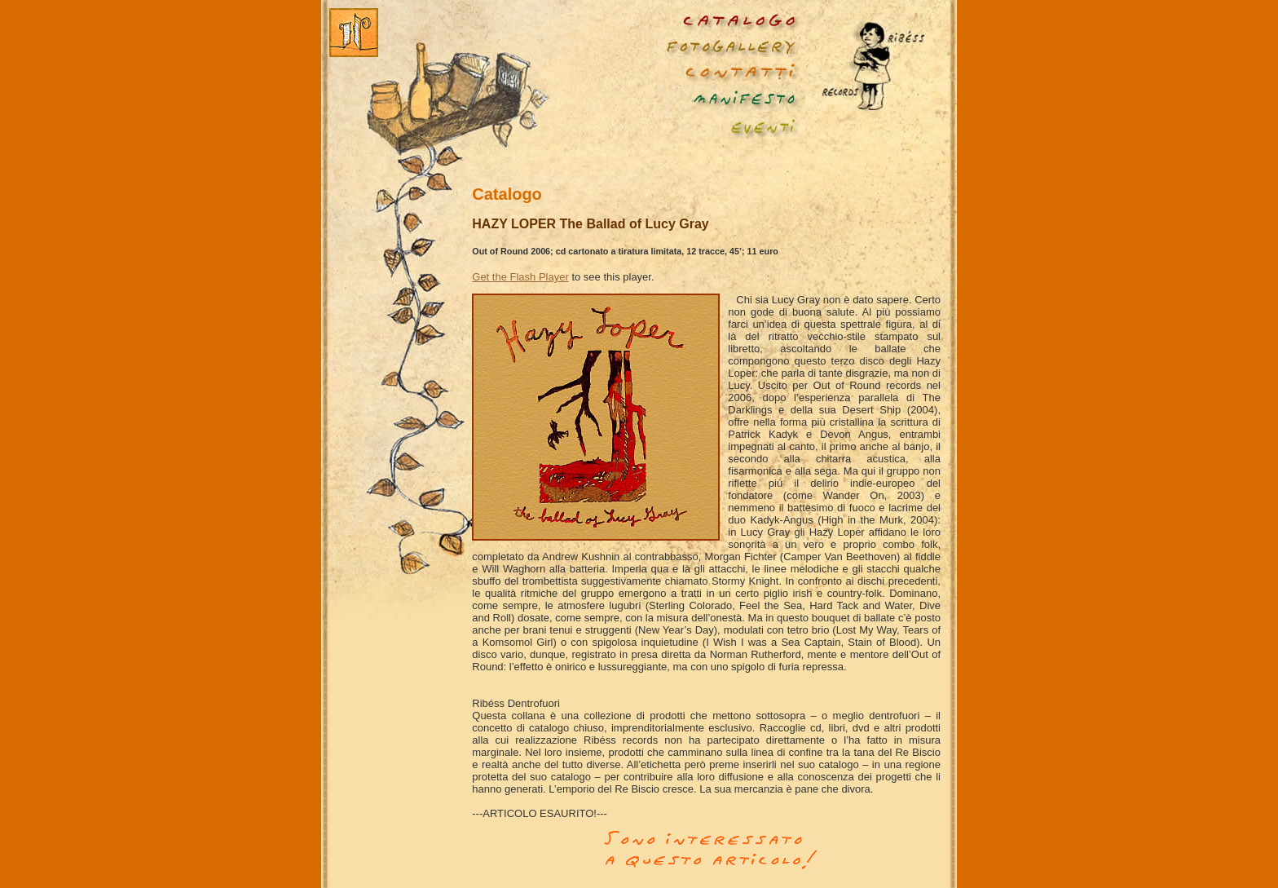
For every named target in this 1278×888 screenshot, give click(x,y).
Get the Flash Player (520, 277)
